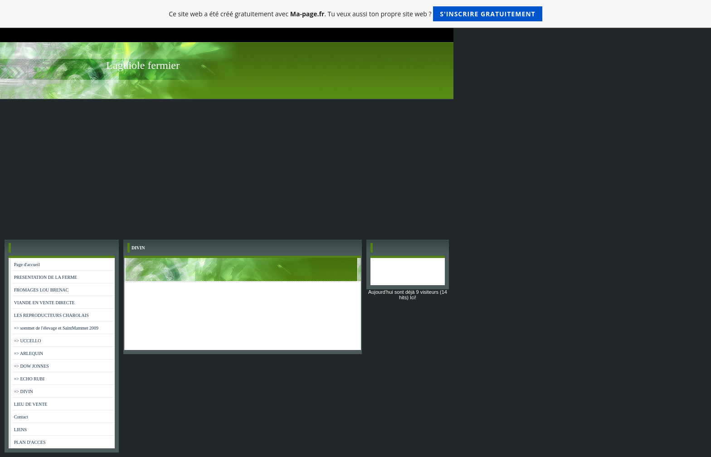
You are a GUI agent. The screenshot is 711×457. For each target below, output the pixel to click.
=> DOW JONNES (31, 366)
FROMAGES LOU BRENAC (41, 289)
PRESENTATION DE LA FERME (45, 277)
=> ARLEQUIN (28, 353)
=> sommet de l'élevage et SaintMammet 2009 (56, 328)
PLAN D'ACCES (30, 442)
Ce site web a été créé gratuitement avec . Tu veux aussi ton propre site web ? (355, 13)
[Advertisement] (355, 167)
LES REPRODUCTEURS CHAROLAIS (51, 315)
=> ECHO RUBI (29, 378)
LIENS (20, 429)
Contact (21, 416)
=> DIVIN (23, 391)
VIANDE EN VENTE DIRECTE (44, 302)
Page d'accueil (27, 264)
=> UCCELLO (27, 340)
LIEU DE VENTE (31, 404)
